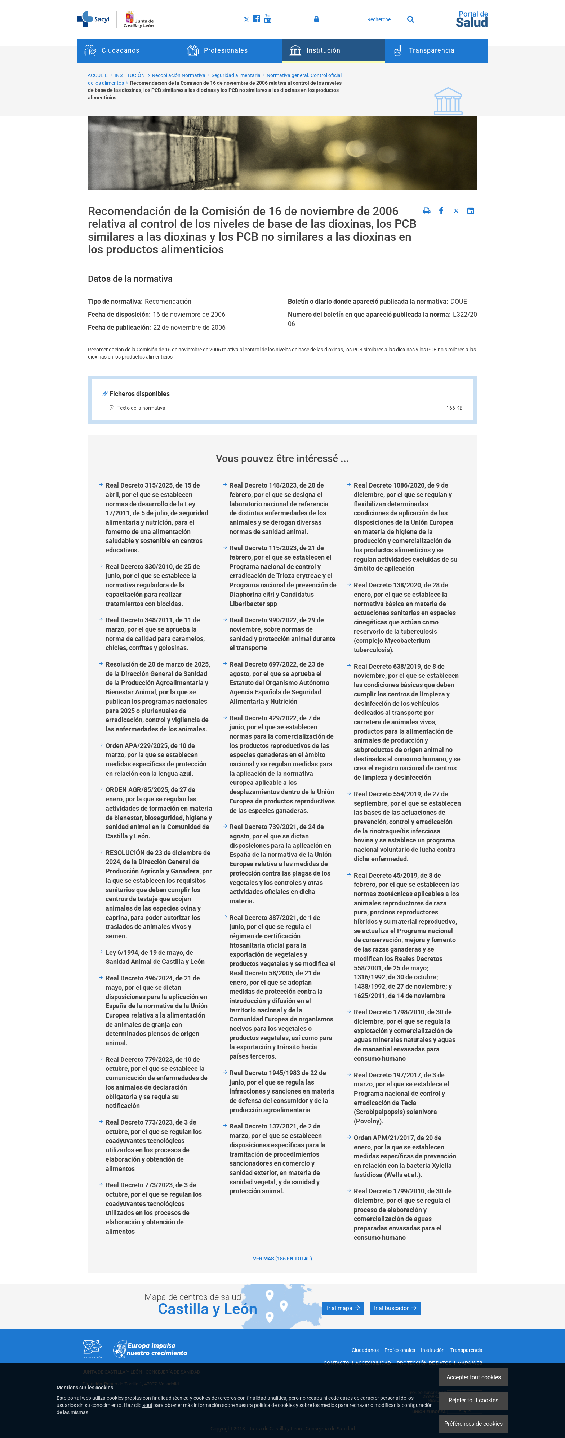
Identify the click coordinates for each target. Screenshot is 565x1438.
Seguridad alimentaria (236, 75)
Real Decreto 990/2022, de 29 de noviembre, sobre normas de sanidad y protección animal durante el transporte (282, 633)
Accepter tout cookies (473, 1377)
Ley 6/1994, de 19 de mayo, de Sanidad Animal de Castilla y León (155, 957)
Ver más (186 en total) (282, 1258)
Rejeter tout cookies (473, 1400)
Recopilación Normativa (178, 75)
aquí (147, 1405)
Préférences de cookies (473, 1423)
